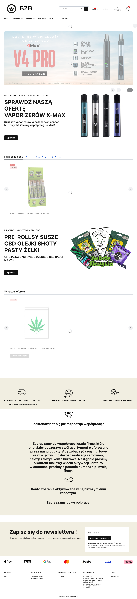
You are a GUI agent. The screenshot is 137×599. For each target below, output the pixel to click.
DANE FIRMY (114, 576)
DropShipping (88, 576)
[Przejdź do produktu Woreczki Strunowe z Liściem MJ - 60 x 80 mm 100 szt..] (37, 322)
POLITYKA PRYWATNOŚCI (92, 585)
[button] (86, 9)
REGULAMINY (88, 583)
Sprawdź (11, 138)
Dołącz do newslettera (99, 538)
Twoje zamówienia (37, 576)
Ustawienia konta (37, 578)
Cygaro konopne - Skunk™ (92, 581)
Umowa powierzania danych (93, 578)
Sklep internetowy (67, 596)
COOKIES (86, 587)
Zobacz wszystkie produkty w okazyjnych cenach (45, 157)
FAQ (5, 576)
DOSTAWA (60, 576)
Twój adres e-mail (94, 533)
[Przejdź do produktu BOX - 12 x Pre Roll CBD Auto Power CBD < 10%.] (37, 187)
